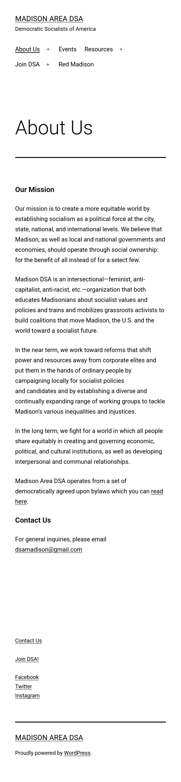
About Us (27, 49)
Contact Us (28, 640)
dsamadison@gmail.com (48, 549)
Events (68, 49)
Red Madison (76, 64)
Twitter (23, 686)
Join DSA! (27, 659)
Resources (98, 49)
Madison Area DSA (49, 18)
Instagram (27, 695)
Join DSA (27, 64)
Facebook (27, 677)
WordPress (77, 753)
